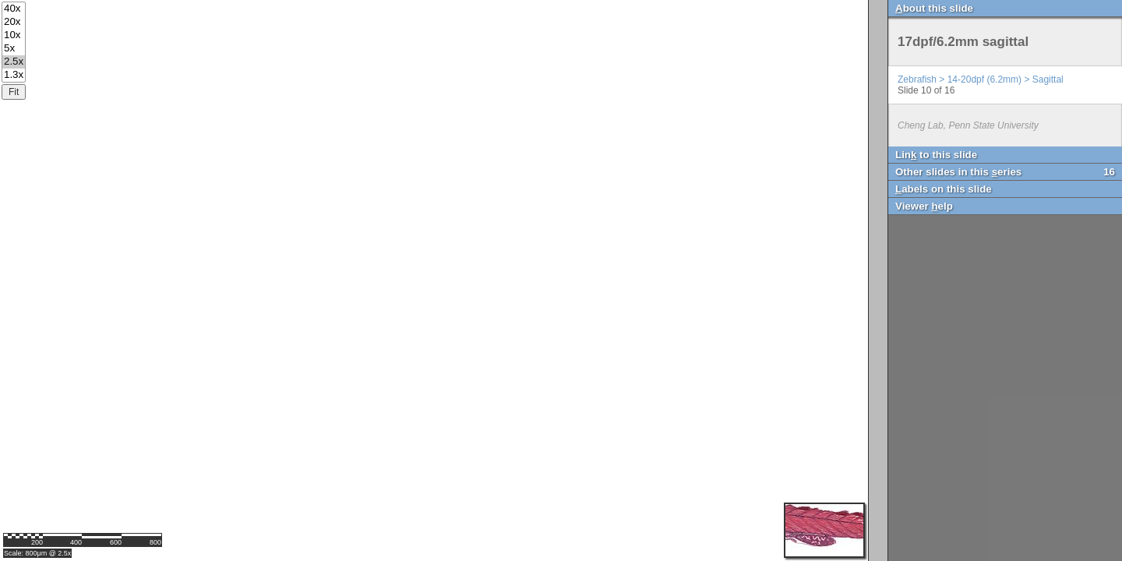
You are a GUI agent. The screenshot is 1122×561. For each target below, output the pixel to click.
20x (13, 22)
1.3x (13, 75)
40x (13, 9)
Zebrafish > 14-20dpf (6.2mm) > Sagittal (981, 79)
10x (13, 35)
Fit (14, 91)
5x (13, 48)
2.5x (13, 62)
